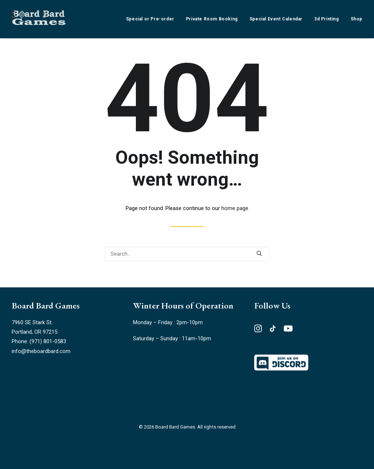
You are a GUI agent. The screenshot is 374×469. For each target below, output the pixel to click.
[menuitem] (152, 19)
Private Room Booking (212, 19)
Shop (356, 19)
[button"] (258, 330)
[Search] (187, 254)
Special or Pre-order (150, 19)
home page (234, 208)
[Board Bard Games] (39, 19)
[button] (259, 253)
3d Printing (326, 19)
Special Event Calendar (275, 19)
